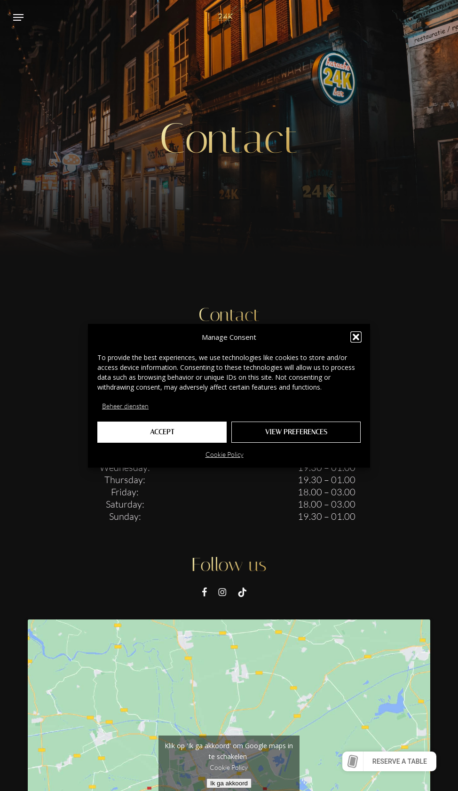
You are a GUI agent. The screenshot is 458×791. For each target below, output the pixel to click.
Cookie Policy (224, 454)
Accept (162, 432)
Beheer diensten (125, 406)
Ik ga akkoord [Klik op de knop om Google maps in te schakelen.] (229, 783)
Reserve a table (399, 761)
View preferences (296, 432)
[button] (356, 337)
